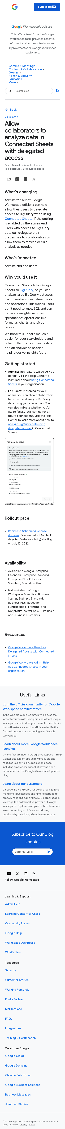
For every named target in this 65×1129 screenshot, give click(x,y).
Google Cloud (14, 1056)
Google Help (13, 933)
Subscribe (47, 7)
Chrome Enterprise (18, 1075)
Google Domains (16, 1065)
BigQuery (26, 290)
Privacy (23, 1124)
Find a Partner (14, 999)
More (14, 82)
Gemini (15, 72)
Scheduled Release (33, 168)
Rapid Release (13, 168)
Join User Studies (16, 1104)
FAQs (8, 1018)
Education (17, 79)
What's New (13, 952)
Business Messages (18, 1094)
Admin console (13, 165)
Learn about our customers (22, 784)
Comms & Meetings (23, 66)
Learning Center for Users (22, 914)
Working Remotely (17, 989)
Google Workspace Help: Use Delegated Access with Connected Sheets (31, 651)
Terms (32, 1124)
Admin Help (12, 904)
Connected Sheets (18, 219)
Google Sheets (32, 165)
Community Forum (17, 923)
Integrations (13, 1028)
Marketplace (13, 1009)
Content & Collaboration (26, 69)
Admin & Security (21, 76)
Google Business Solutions (22, 1085)
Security (10, 970)
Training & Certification (20, 1038)
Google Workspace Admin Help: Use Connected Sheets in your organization (29, 667)
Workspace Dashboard (20, 943)
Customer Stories (16, 980)
